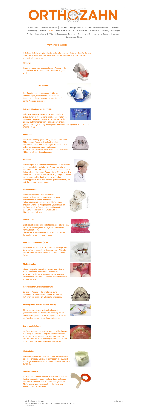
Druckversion (31, 401)
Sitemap (41, 401)
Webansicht (118, 401)
